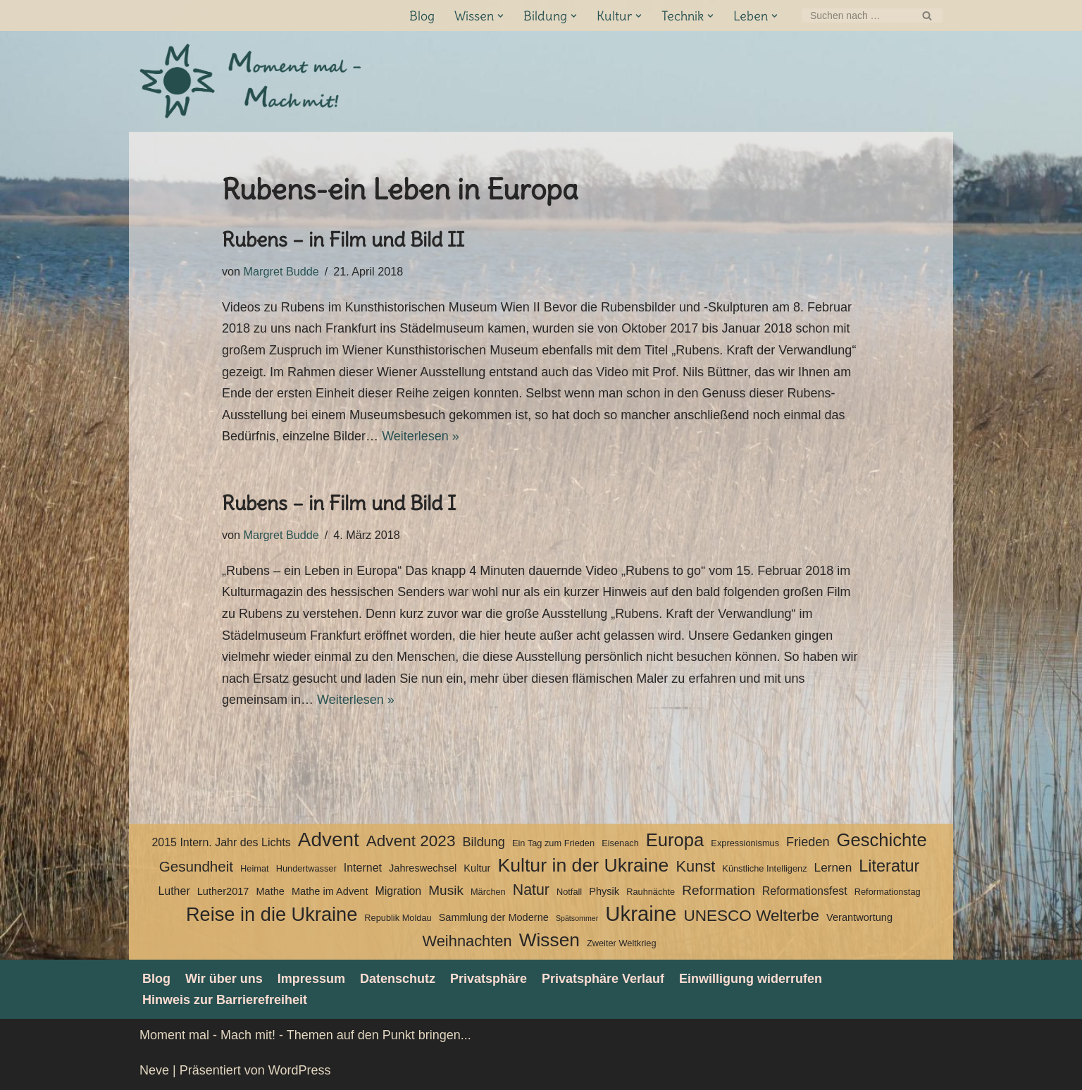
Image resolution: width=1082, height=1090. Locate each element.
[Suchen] (856, 15)
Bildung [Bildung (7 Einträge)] (483, 842)
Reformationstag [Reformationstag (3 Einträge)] (887, 891)
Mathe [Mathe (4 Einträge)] (270, 891)
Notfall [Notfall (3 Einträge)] (569, 891)
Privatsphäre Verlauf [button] (603, 979)
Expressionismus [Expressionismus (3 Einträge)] (745, 843)
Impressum (311, 979)
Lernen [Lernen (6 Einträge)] (833, 867)
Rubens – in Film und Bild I (339, 503)
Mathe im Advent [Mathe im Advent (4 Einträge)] (330, 891)
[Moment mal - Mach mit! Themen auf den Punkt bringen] (252, 81)
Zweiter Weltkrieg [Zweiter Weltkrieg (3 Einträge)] (622, 943)
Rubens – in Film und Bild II (343, 239)
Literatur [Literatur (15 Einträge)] (889, 866)
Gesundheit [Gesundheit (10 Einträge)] (196, 866)
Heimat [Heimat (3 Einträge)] (254, 868)
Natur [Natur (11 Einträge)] (531, 889)
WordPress (299, 1070)
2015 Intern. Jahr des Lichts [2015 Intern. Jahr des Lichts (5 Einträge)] (220, 842)
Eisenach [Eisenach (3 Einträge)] (620, 843)
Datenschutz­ (397, 979)
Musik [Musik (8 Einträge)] (446, 890)
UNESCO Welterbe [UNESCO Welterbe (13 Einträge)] (751, 915)
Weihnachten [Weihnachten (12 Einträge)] (466, 941)
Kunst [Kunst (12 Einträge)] (695, 866)
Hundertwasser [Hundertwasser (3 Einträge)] (306, 868)
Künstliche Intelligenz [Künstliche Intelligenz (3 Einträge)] (764, 868)
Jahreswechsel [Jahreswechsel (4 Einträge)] (422, 868)
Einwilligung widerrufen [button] (750, 979)
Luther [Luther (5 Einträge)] (173, 891)
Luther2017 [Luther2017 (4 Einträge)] (223, 891)
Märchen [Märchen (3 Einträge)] (488, 891)
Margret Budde (281, 271)
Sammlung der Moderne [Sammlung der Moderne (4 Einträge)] (494, 917)
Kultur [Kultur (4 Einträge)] (477, 868)
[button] (500, 16)
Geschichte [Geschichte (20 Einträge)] (882, 840)
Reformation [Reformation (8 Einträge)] (718, 890)
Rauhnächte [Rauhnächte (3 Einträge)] (650, 891)
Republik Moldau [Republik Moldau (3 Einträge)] (397, 917)
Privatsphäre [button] (488, 979)
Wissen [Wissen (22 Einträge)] (549, 939)
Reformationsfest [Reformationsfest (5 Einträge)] (804, 891)
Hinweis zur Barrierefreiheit (224, 1000)
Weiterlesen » (420, 436)
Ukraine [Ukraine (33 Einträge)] (640, 914)
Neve (154, 1070)
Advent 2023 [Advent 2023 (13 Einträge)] (411, 841)
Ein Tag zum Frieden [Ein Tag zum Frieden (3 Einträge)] (553, 843)
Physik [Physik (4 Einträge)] (604, 891)
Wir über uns (224, 979)
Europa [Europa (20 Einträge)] (675, 840)
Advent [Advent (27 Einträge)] (328, 839)
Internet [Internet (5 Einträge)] (363, 868)
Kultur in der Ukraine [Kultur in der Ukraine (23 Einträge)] (583, 865)
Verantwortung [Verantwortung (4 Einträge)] (859, 917)
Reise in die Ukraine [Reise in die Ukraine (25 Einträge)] (271, 914)
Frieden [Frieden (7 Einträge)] (807, 842)
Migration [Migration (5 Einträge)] (398, 891)
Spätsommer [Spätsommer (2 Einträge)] (577, 918)
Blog (422, 16)
